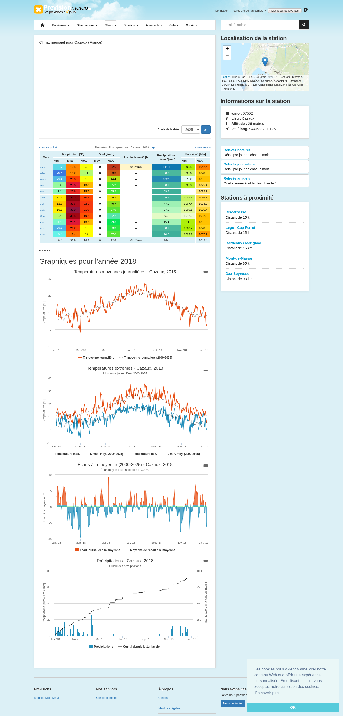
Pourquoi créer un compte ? (249, 10)
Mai (42, 191)
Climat (110, 25)
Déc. (42, 234)
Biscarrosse (265, 215)
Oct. (42, 222)
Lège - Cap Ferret (265, 230)
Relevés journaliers (265, 166)
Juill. (42, 204)
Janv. (43, 167)
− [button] (227, 56)
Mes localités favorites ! (284, 10)
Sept (42, 216)
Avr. (42, 185)
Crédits (163, 698)
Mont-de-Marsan (265, 261)
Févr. (43, 173)
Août (42, 210)
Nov (42, 228)
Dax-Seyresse (265, 276)
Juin (42, 197)
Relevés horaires (265, 152)
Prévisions (60, 25)
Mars (43, 179)
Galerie (174, 25)
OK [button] (293, 707)
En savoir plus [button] (267, 693)
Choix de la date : (168, 129)
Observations (87, 25)
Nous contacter (233, 703)
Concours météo (106, 698)
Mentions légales (169, 708)
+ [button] (227, 49)
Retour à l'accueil (62, 9)
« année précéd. (49, 147)
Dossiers (131, 25)
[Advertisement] (125, 87)
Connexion (221, 10)
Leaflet (226, 76)
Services (191, 25)
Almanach (154, 25)
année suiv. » (202, 147)
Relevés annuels (265, 181)
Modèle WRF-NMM (46, 698)
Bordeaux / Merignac (265, 246)
